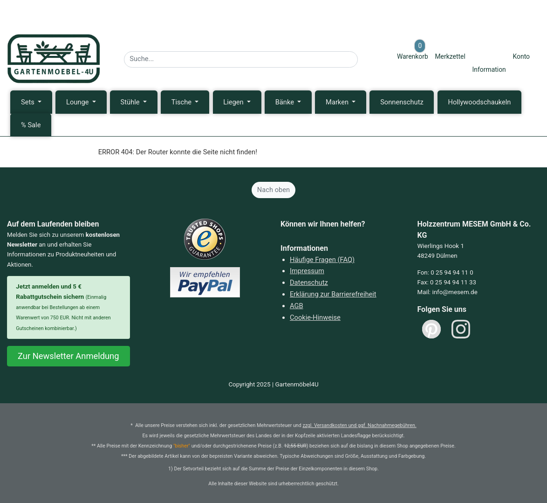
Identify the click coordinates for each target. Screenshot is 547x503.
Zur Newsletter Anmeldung (68, 356)
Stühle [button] (131, 102)
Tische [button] (182, 102)
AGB (296, 306)
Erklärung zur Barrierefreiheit (333, 294)
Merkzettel (450, 56)
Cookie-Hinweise (315, 317)
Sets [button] (28, 102)
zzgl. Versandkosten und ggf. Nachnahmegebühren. (359, 425)
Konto (521, 56)
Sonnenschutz (402, 102)
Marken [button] (338, 102)
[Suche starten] (363, 57)
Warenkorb (412, 50)
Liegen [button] (234, 102)
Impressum (307, 271)
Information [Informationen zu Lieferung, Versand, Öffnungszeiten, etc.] (489, 69)
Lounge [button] (78, 102)
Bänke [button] (285, 102)
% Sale (31, 125)
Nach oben (273, 190)
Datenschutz (309, 282)
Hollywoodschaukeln (479, 102)
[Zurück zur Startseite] (53, 59)
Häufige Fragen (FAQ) (322, 259)
